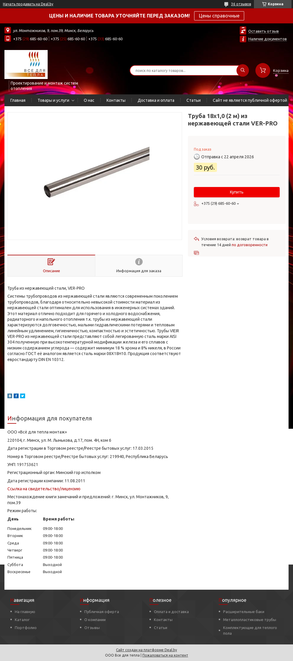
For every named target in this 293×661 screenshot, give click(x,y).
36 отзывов (241, 4)
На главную (25, 612)
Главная (17, 100)
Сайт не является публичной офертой (250, 100)
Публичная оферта (101, 612)
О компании (95, 620)
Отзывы (92, 627)
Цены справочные (219, 15)
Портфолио (26, 627)
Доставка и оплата (156, 100)
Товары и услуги (53, 100)
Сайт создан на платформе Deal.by (146, 650)
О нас (89, 100)
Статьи (193, 100)
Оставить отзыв (263, 31)
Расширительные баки (243, 612)
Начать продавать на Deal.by (28, 4)
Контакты (116, 100)
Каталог (22, 620)
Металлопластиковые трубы (249, 620)
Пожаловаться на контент (165, 655)
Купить (237, 192)
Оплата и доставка (171, 612)
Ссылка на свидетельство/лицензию (44, 488)
